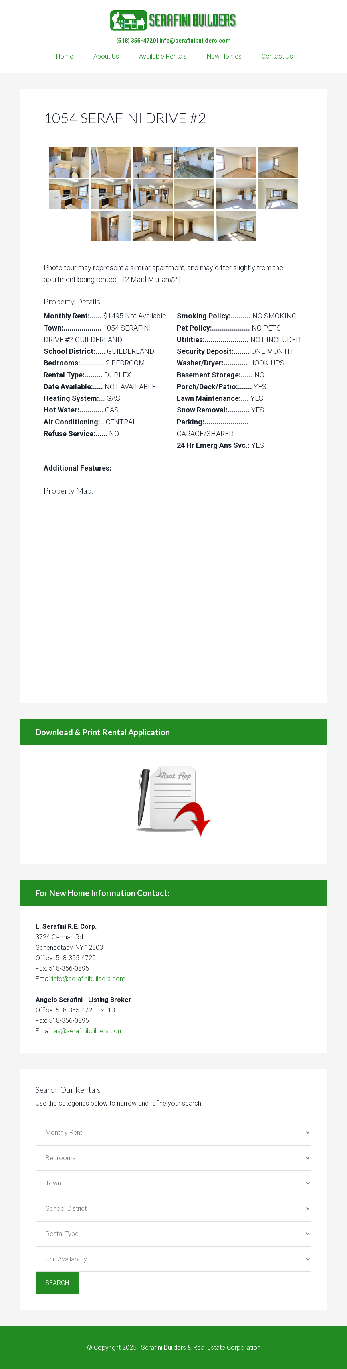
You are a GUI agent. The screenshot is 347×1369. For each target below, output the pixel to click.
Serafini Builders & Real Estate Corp (173, 16)
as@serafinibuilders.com (88, 1031)
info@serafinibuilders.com (195, 40)
